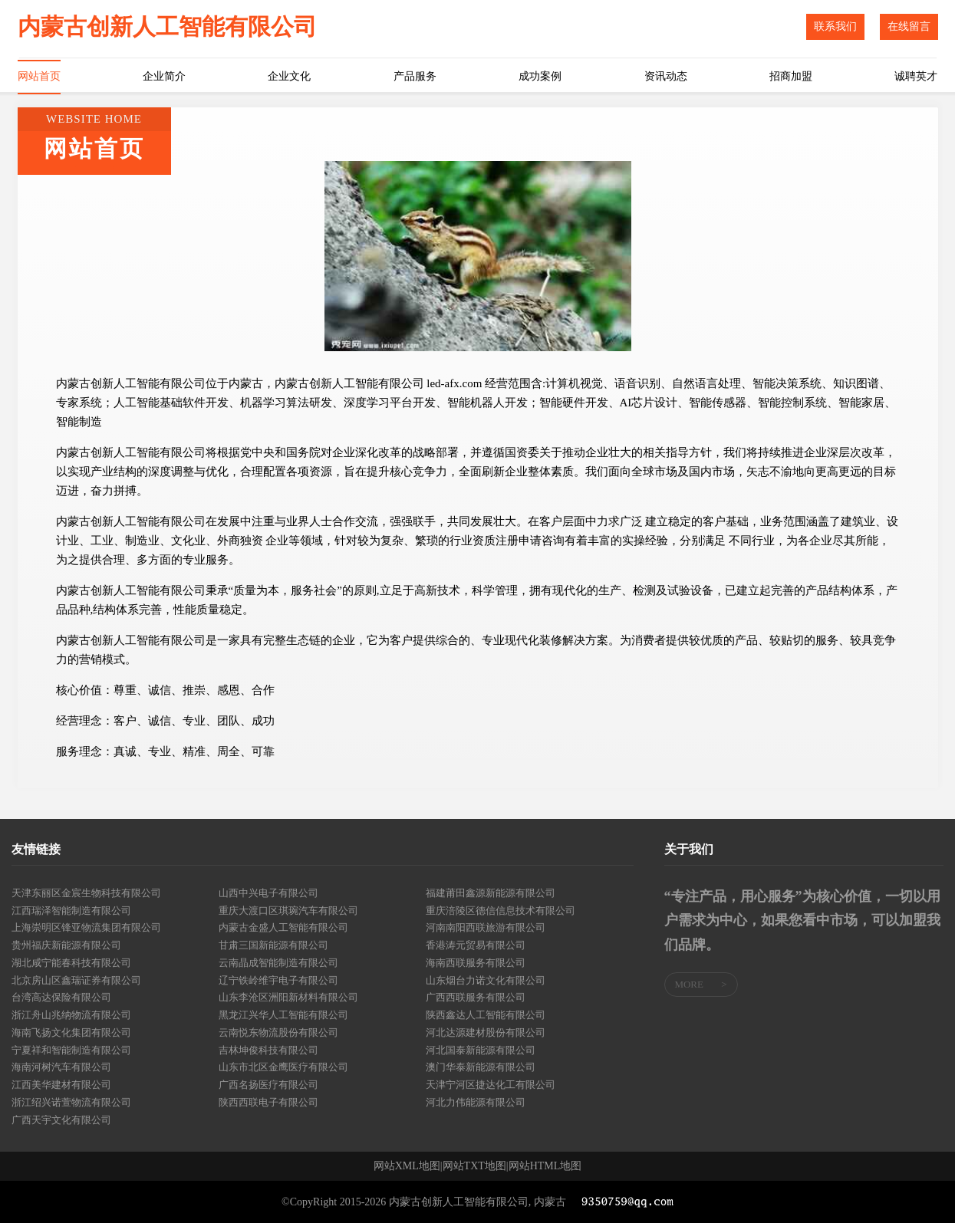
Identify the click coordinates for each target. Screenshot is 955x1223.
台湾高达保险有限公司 (61, 997)
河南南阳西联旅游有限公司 (485, 927)
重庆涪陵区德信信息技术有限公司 (500, 910)
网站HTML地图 (545, 1166)
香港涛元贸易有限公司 (475, 945)
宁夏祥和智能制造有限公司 (71, 1050)
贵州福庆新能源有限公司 (66, 945)
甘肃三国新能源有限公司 (273, 945)
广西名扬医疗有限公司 (268, 1084)
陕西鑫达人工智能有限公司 (485, 1015)
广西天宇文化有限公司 (61, 1120)
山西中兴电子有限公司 (268, 893)
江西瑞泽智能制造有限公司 (71, 910)
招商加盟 (790, 76)
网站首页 (39, 76)
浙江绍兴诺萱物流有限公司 (71, 1102)
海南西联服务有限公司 (475, 962)
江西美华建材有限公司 (61, 1084)
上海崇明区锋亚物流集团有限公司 (86, 927)
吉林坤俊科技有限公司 (268, 1050)
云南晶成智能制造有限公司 (278, 962)
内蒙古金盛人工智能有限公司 (283, 927)
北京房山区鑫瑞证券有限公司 (76, 980)
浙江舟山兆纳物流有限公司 (71, 1015)
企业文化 (289, 76)
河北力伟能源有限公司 (475, 1102)
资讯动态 (665, 76)
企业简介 (164, 76)
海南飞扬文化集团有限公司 (71, 1032)
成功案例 (540, 76)
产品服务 (415, 76)
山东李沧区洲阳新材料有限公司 (288, 997)
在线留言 (908, 26)
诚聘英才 (915, 76)
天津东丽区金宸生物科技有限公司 (86, 893)
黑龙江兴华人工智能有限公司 (283, 1015)
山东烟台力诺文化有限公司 (485, 980)
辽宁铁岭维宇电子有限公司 (278, 980)
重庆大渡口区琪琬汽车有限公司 (288, 910)
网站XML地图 (407, 1166)
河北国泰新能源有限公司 (480, 1050)
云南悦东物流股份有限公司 (278, 1032)
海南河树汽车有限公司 (61, 1067)
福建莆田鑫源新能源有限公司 (490, 893)
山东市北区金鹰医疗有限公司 (283, 1067)
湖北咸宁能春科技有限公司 (71, 962)
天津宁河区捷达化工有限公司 (490, 1084)
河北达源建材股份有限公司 (485, 1032)
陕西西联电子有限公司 (268, 1102)
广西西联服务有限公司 (475, 997)
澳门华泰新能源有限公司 (480, 1067)
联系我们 (835, 26)
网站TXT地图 (474, 1166)
